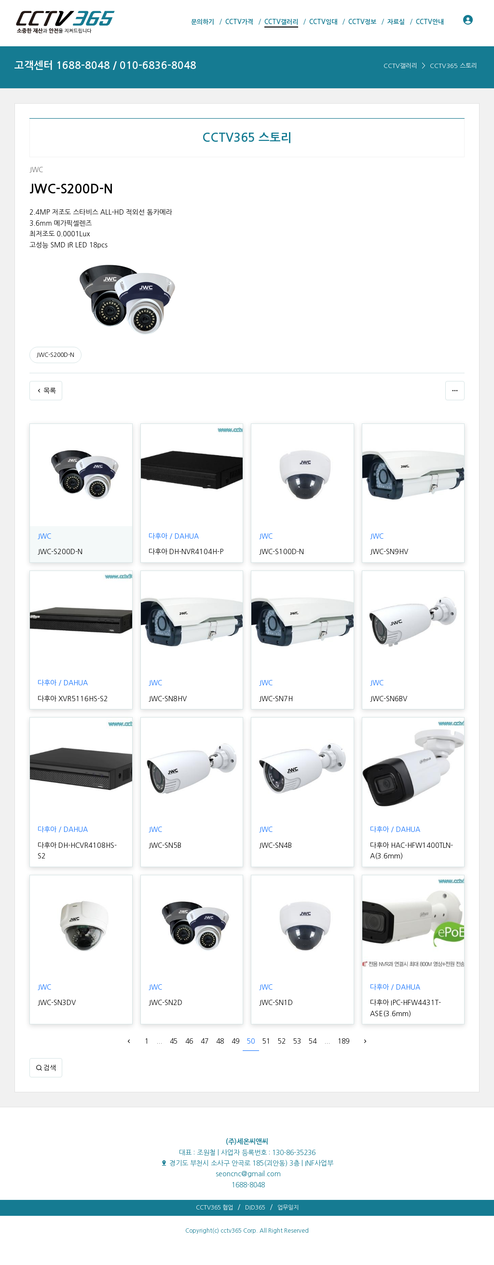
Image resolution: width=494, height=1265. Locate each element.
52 (282, 1041)
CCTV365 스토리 (453, 66)
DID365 (255, 1208)
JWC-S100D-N (280, 551)
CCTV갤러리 (400, 66)
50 (251, 1041)
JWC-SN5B (165, 845)
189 (343, 1041)
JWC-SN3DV (56, 1002)
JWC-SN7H (275, 698)
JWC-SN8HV (167, 698)
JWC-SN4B (275, 845)
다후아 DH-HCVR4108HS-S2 (80, 845)
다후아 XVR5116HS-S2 (72, 698)
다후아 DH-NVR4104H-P (185, 551)
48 (220, 1041)
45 (174, 1041)
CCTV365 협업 (214, 1208)
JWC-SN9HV (389, 551)
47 (204, 1041)
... (159, 1041)
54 (312, 1041)
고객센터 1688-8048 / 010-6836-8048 (105, 65)
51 (266, 1041)
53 (297, 1041)
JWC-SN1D (275, 1002)
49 (235, 1041)
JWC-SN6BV (388, 698)
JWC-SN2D (165, 1002)
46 (189, 1041)
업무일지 (288, 1208)
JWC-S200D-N (55, 355)
